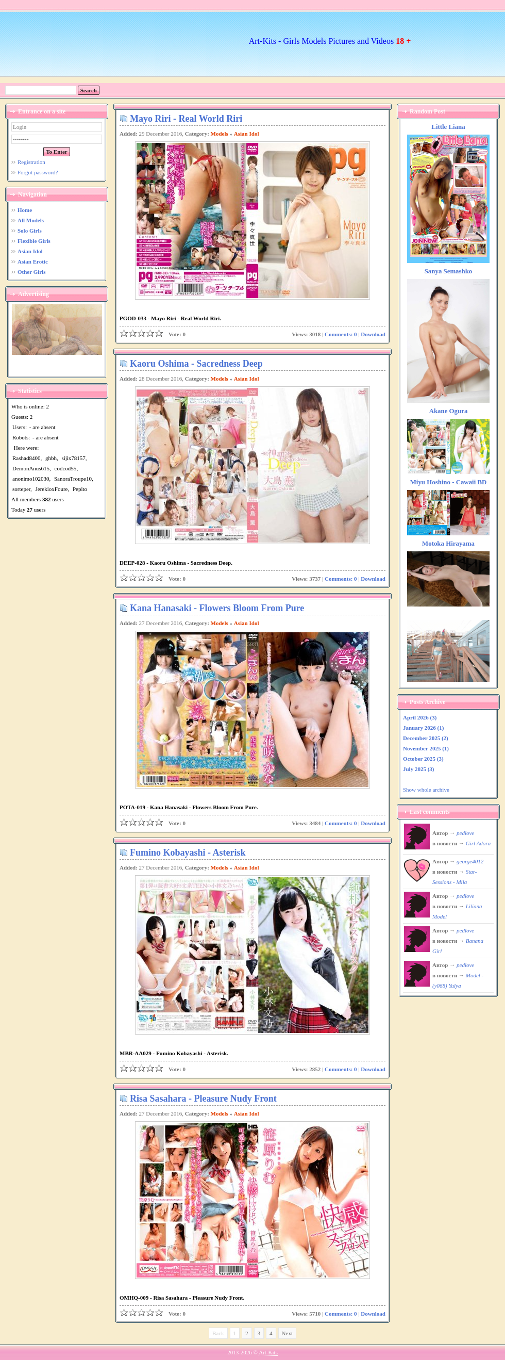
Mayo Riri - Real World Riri (186, 118)
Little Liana (448, 126)
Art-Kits (268, 1352)
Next (287, 1333)
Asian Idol (246, 133)
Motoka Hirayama (448, 543)
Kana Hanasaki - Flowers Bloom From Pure (217, 608)
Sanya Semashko (449, 271)
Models (219, 133)
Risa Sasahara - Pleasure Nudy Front (203, 1098)
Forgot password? (38, 172)
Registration (31, 162)
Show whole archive (426, 789)
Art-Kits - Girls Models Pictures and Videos (330, 41)
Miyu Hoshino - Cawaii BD (448, 482)
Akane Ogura (448, 411)
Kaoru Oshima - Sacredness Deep (196, 363)
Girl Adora (478, 843)
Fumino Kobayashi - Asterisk (188, 852)
